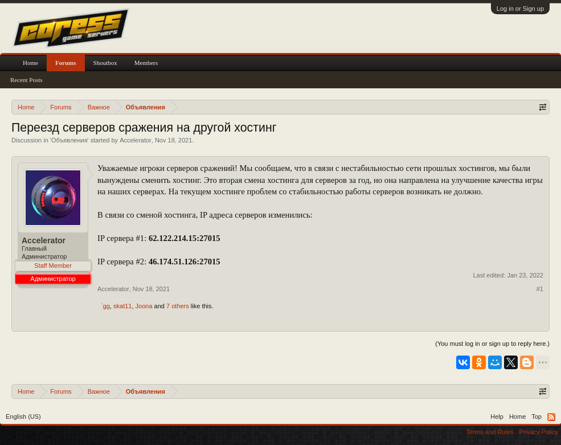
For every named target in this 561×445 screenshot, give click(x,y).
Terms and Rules (490, 431)
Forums (65, 62)
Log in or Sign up (520, 8)
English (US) (23, 416)
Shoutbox (105, 62)
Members (146, 62)
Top (536, 416)
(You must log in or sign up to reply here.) (492, 343)
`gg (105, 306)
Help (496, 416)
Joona (144, 306)
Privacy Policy (538, 431)
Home (30, 62)
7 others (177, 306)
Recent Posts (26, 79)
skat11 (122, 306)
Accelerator (135, 140)
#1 (540, 288)
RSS (551, 417)
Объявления (69, 140)
